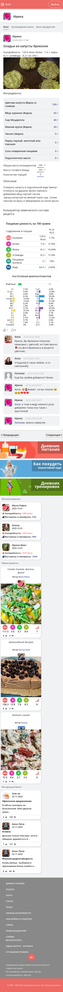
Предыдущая (9, 435)
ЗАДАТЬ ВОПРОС (13, 946)
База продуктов (45, 26)
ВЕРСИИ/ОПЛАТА (14, 940)
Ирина (18, 16)
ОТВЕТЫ (9, 925)
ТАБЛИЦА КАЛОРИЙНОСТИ (18, 913)
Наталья (20, 373)
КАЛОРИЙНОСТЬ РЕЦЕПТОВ (19, 919)
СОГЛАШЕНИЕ (12, 952)
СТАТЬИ (9, 901)
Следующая (54, 435)
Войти (55, 4)
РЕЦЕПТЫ (10, 889)
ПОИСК (9, 907)
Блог (6, 26)
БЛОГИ (9, 895)
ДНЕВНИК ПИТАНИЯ (15, 883)
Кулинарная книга (22, 26)
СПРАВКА (10, 936)
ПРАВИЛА (23, 952)
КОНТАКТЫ (28, 946)
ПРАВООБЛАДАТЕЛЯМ (16, 931)
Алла (17, 336)
